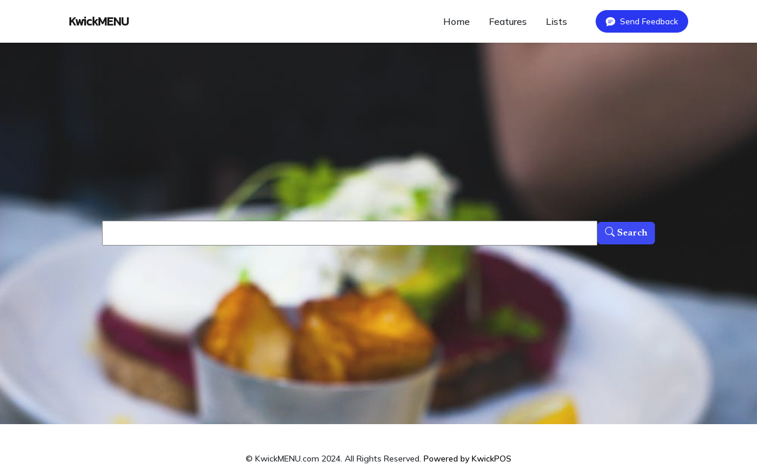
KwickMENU (99, 21)
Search (626, 233)
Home (456, 21)
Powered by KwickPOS (467, 458)
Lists (556, 21)
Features (508, 21)
